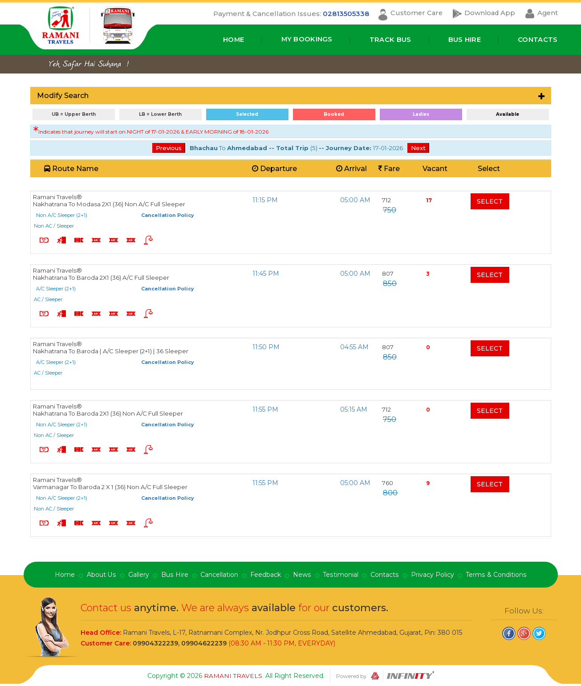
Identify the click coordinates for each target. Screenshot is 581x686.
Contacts (537, 39)
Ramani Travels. (234, 676)
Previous (169, 147)
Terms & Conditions (495, 575)
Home (233, 39)
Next (418, 147)
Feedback (265, 575)
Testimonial (340, 575)
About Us (102, 575)
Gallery (139, 575)
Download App (488, 13)
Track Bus (390, 39)
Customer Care (412, 13)
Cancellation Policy (167, 215)
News (302, 575)
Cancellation (219, 575)
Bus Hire (464, 39)
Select (490, 201)
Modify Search (63, 95)
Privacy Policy (431, 575)
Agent (547, 13)
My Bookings (307, 39)
